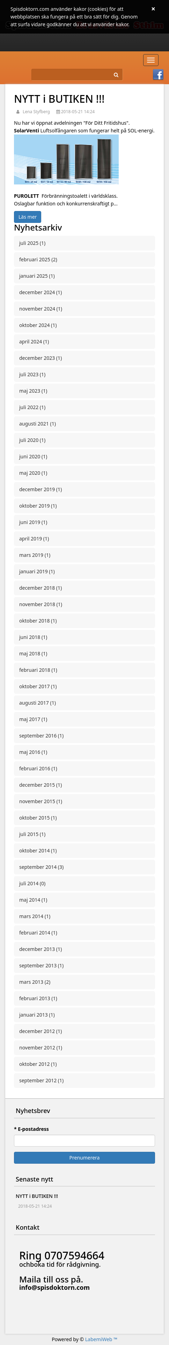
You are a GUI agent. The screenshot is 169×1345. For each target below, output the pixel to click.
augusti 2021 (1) (37, 423)
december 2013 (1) (40, 949)
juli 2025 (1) (32, 243)
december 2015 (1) (40, 784)
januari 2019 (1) (37, 571)
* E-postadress (31, 1129)
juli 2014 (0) (32, 883)
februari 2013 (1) (38, 998)
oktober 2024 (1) (38, 325)
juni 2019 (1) (33, 522)
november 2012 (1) (40, 1047)
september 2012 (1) (41, 1080)
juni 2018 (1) (33, 637)
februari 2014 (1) (38, 932)
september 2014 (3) (41, 867)
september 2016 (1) (41, 735)
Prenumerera (84, 1157)
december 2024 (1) (40, 292)
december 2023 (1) (40, 358)
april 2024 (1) (34, 341)
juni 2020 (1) (33, 456)
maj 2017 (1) (33, 719)
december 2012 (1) (40, 1031)
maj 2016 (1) (33, 752)
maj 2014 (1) (33, 899)
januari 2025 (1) (37, 275)
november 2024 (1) (40, 308)
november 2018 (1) (40, 604)
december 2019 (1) (40, 489)
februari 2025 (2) (38, 259)
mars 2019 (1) (34, 555)
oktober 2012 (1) (38, 1064)
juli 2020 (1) (32, 440)
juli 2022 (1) (32, 407)
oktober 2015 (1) (38, 817)
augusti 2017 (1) (37, 702)
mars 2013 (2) (34, 982)
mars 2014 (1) (34, 916)
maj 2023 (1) (33, 390)
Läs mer (28, 216)
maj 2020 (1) (33, 473)
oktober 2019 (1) (38, 505)
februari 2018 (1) (38, 670)
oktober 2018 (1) (38, 620)
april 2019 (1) (34, 538)
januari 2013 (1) (37, 1014)
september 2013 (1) (41, 965)
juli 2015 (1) (32, 834)
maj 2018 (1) (33, 653)
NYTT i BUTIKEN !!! (59, 99)
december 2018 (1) (40, 587)
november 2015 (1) (40, 801)
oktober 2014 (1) (38, 850)
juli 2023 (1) (32, 374)
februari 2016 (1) (38, 768)
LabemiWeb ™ (101, 1339)
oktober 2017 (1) (38, 686)
